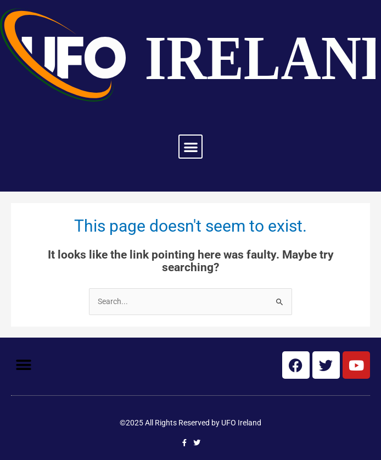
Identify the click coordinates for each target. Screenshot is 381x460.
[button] (190, 146)
